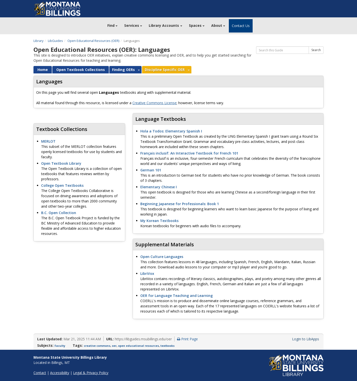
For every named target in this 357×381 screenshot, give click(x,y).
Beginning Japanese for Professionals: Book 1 (179, 203)
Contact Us (241, 25)
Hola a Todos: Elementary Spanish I (171, 131)
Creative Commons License (154, 102)
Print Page (187, 339)
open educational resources (138, 346)
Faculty (60, 346)
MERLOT (48, 141)
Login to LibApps (305, 339)
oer (114, 346)
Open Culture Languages (161, 256)
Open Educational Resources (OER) (93, 40)
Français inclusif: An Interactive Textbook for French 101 (189, 153)
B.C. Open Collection (58, 212)
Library (38, 40)
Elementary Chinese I (158, 187)
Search (316, 50)
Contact (39, 372)
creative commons (97, 346)
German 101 (150, 170)
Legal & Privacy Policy (90, 372)
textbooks (167, 346)
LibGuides (55, 40)
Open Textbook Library (61, 163)
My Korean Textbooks (159, 220)
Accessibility (59, 372)
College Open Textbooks (62, 185)
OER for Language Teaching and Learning (176, 295)
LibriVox (147, 273)
